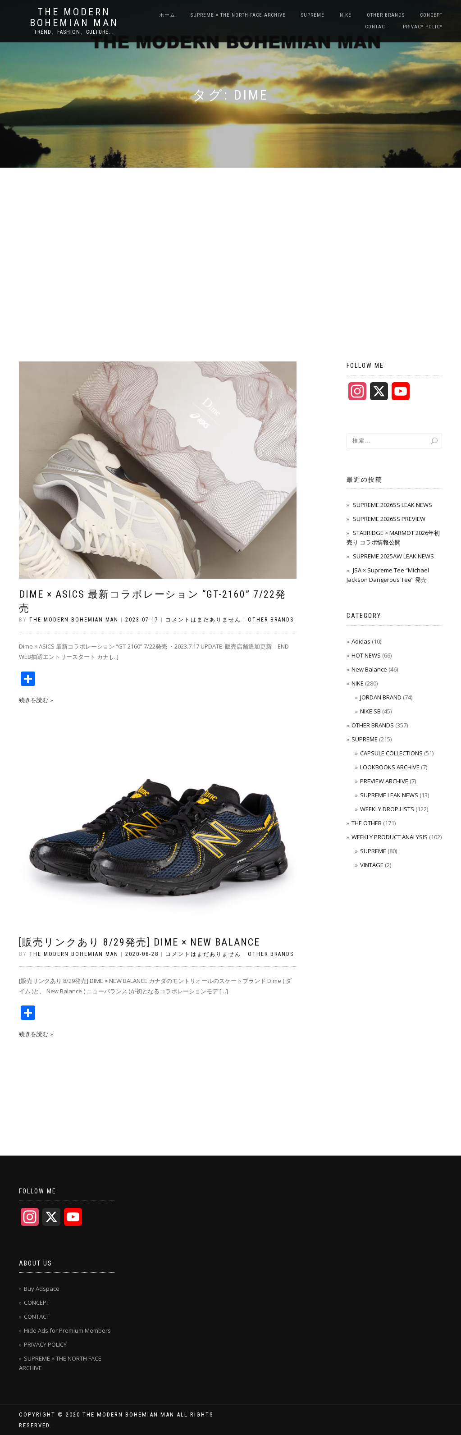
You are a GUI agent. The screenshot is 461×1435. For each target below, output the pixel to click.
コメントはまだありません (203, 620)
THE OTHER (366, 823)
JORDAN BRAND (381, 697)
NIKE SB (370, 711)
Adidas (360, 641)
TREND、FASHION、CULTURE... (74, 32)
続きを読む (33, 700)
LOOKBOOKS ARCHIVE (390, 767)
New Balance (369, 669)
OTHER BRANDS (386, 15)
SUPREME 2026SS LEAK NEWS (392, 505)
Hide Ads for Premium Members (67, 1330)
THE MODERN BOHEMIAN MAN (74, 17)
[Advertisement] (230, 235)
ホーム (167, 15)
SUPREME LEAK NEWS (389, 795)
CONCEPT (431, 15)
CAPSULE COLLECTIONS (391, 753)
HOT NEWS (366, 655)
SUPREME (312, 15)
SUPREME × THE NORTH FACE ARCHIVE (238, 15)
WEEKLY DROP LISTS (387, 809)
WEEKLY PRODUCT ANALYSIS (389, 837)
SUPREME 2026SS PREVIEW (389, 519)
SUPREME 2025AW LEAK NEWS (393, 556)
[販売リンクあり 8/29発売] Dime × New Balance (139, 942)
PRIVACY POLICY (423, 27)
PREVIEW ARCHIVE (384, 781)
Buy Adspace (41, 1288)
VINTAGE (371, 865)
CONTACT (376, 27)
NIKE (345, 15)
